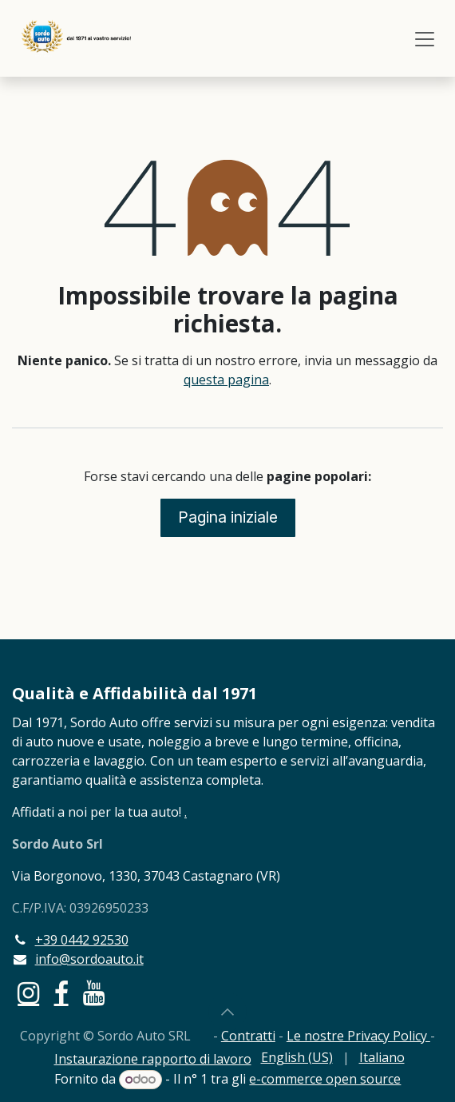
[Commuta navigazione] (424, 38)
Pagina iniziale (228, 517)
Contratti (248, 1035)
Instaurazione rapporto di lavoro (152, 1059)
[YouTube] (94, 993)
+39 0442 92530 (82, 940)
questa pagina (226, 379)
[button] (227, 1012)
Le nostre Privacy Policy (358, 1035)
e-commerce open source (325, 1079)
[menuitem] (297, 1057)
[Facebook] (61, 993)
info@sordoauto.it (89, 959)
